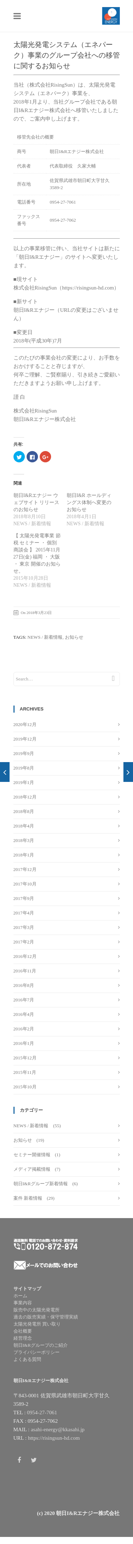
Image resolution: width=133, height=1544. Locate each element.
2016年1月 (23, 1043)
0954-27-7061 (42, 1412)
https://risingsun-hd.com (54, 1438)
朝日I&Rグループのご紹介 (40, 1345)
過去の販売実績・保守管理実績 (45, 1317)
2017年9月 (23, 898)
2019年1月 (23, 782)
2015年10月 (25, 1086)
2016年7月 (23, 999)
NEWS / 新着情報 (31, 1125)
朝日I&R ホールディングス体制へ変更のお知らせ (89, 502)
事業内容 (22, 1302)
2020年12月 (25, 724)
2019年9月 (23, 753)
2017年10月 (25, 884)
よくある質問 (27, 1359)
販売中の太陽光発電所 (36, 1309)
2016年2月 (23, 1028)
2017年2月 (23, 941)
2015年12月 (25, 1057)
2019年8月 (23, 768)
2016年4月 (23, 1014)
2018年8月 (23, 811)
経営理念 (22, 1338)
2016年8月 (23, 985)
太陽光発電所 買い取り (37, 1324)
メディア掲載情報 (31, 1169)
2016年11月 (25, 970)
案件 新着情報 (27, 1198)
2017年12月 (25, 869)
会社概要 (22, 1331)
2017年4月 (23, 913)
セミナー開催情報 (31, 1154)
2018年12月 (25, 797)
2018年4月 (23, 826)
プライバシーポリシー (36, 1352)
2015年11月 (25, 1072)
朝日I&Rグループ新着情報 (40, 1183)
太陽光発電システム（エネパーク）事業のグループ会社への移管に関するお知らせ (66, 55)
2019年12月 (25, 739)
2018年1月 (23, 855)
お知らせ (22, 1140)
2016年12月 (25, 956)
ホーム (20, 1295)
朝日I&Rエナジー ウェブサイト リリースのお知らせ (36, 502)
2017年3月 (23, 927)
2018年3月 (23, 840)
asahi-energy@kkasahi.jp (57, 1429)
